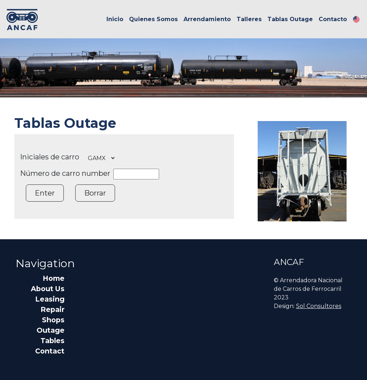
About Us (48, 288)
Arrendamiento (207, 19)
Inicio (114, 19)
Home (54, 278)
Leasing (50, 299)
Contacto (333, 19)
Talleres (249, 19)
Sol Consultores (318, 306)
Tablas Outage (290, 19)
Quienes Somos (153, 19)
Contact (50, 351)
